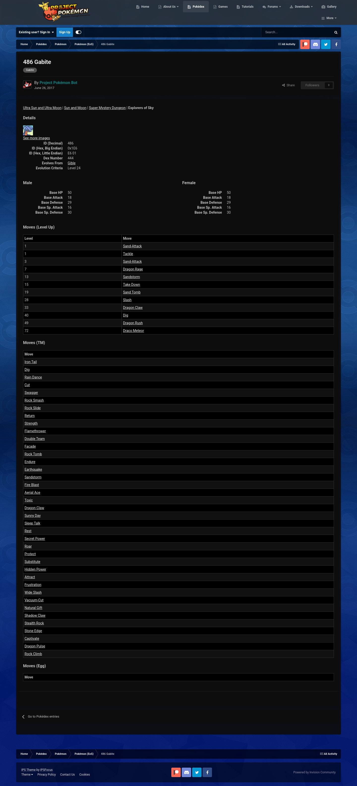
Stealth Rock (34, 623)
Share (288, 85)
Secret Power (35, 539)
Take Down (131, 285)
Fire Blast (32, 485)
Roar (28, 546)
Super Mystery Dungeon (107, 108)
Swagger (31, 393)
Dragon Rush (133, 323)
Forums (272, 12)
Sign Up (64, 32)
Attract (30, 577)
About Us (169, 12)
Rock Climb (33, 654)
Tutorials (247, 12)
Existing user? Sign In (36, 32)
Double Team (35, 439)
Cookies (84, 774)
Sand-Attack (132, 246)
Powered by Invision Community (314, 772)
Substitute (32, 562)
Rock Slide (33, 408)
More (330, 12)
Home (144, 12)
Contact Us (67, 774)
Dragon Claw (133, 308)
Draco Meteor (133, 331)
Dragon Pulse (35, 646)
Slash (127, 300)
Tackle (128, 254)
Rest (28, 531)
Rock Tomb (33, 454)
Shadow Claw (35, 615)
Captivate (32, 638)
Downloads (302, 12)
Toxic (29, 500)
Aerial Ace (32, 493)
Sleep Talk (32, 523)
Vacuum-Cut (34, 600)
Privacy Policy (46, 774)
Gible (72, 163)
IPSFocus (46, 770)
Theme (27, 774)
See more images (36, 138)
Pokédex (198, 12)
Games (222, 12)
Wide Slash (33, 592)
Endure (30, 462)
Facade (30, 446)
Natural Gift (33, 608)
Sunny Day (33, 516)
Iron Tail (31, 362)
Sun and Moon (75, 108)
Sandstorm (131, 277)
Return (30, 416)
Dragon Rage (133, 269)
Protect (30, 554)
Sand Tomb (132, 292)
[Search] (278, 32)
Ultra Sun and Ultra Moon (42, 108)
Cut (27, 385)
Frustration (33, 585)
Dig (125, 315)
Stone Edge (33, 631)
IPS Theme (28, 770)
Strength (31, 423)
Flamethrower (35, 431)
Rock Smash (34, 400)
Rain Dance (33, 377)
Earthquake (33, 469)
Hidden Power (35, 569)
